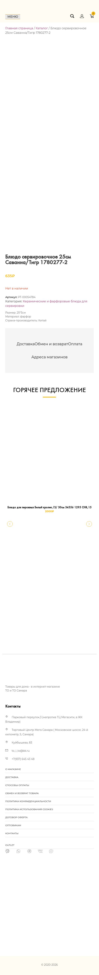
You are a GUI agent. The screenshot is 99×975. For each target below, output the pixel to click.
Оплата (75, 344)
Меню (12, 16)
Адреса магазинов (49, 357)
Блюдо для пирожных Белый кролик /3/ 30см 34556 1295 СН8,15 (49, 507)
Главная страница (19, 28)
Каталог (42, 28)
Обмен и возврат (51, 344)
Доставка (26, 344)
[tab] (26, 343)
